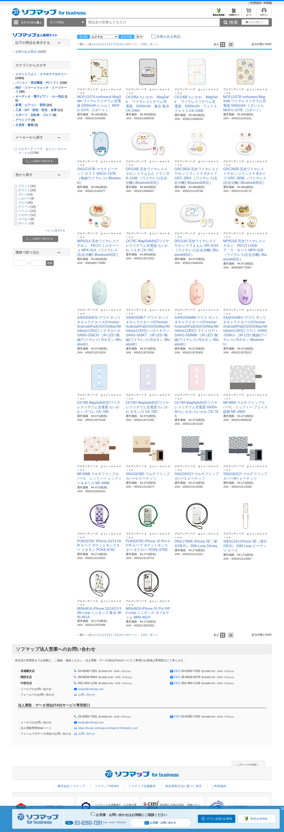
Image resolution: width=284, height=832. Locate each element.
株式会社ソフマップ (71, 786)
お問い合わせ (86, 694)
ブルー (25, 202)
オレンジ (26, 223)
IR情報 (267, 3)
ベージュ (27, 210)
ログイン (264, 13)
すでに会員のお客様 (219, 818)
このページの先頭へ (248, 764)
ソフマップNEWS (107, 786)
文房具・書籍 (26, 125)
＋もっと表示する (54, 230)
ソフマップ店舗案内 (142, 786)
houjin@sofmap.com (91, 689)
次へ (152, 44)
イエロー (27, 215)
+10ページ (130, 44)
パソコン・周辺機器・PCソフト (41, 82)
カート (249, 13)
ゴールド (26, 219)
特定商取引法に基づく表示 (183, 786)
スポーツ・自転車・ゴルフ (35, 115)
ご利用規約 (255, 3)
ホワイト (27, 190)
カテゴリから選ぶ (31, 22)
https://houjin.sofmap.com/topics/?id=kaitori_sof (107, 728)
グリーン (27, 206)
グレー (25, 194)
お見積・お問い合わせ (160, 822)
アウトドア (25, 120)
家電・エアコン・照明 (33, 105)
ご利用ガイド (234, 13)
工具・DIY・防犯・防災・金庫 (39, 110)
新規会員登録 (218, 13)
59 (144, 44)
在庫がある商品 (30, 51)
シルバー (26, 198)
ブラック (27, 186)
